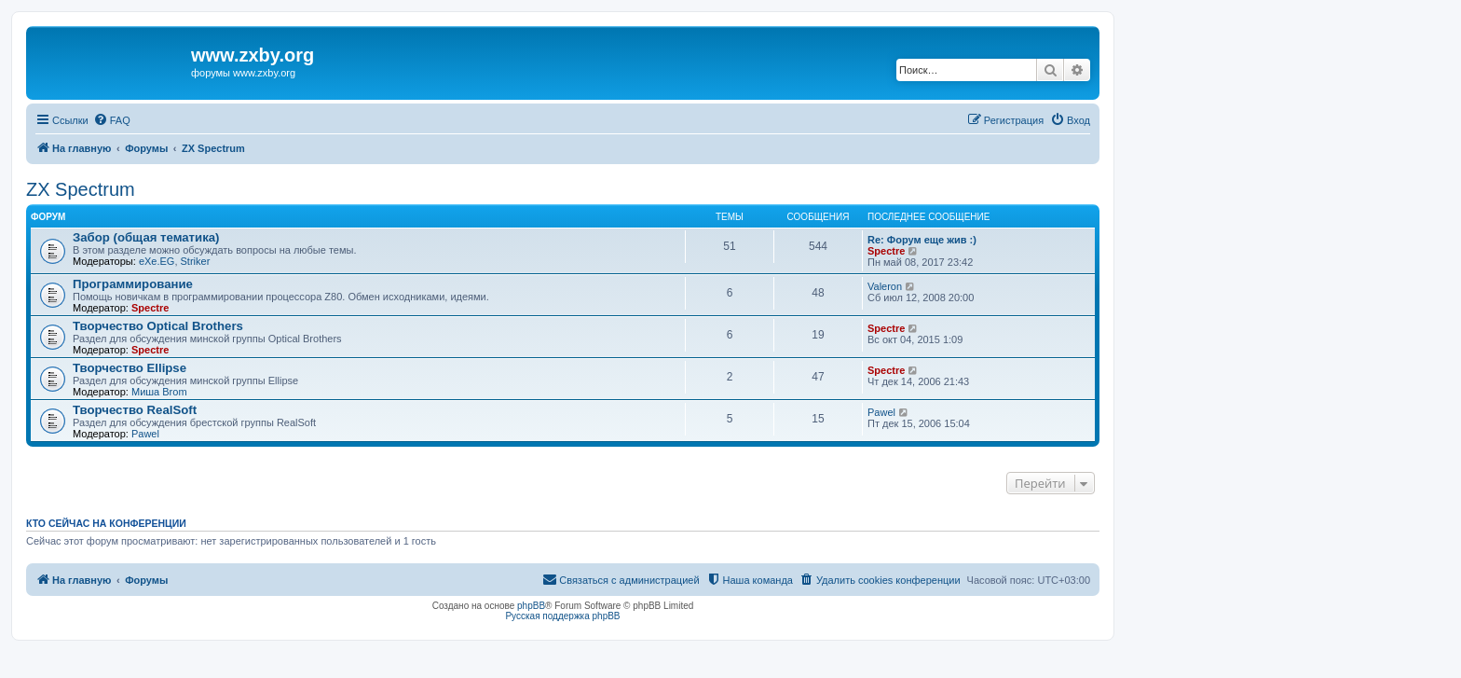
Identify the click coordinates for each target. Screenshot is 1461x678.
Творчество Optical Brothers (158, 326)
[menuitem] (111, 120)
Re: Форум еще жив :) (921, 239)
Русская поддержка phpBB (562, 616)
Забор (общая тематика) (146, 237)
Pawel (145, 433)
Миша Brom (159, 391)
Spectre (886, 250)
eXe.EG (157, 261)
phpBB (531, 606)
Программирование (133, 284)
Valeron (884, 286)
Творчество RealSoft (135, 410)
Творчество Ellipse (129, 368)
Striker (196, 261)
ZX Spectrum (80, 189)
